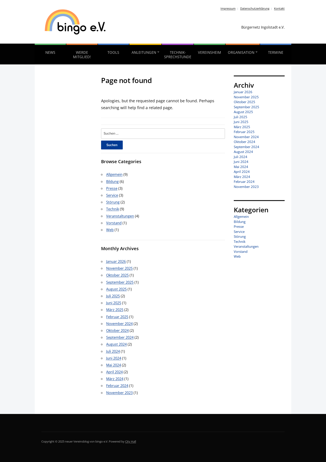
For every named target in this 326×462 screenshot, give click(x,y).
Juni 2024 (113, 358)
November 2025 (119, 268)
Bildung (112, 181)
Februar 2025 (117, 316)
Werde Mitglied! (82, 54)
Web (110, 229)
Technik (112, 209)
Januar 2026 (116, 261)
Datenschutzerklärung (254, 8)
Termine (275, 52)
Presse (111, 188)
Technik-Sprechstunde (177, 54)
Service (112, 195)
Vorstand (114, 222)
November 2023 (119, 392)
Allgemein (114, 174)
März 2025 (114, 309)
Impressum (228, 8)
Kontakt (279, 8)
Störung (113, 202)
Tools (113, 52)
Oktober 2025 (117, 275)
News (50, 52)
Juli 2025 (113, 296)
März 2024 (114, 378)
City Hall (130, 441)
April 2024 (114, 371)
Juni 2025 (113, 302)
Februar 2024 (117, 385)
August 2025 (116, 289)
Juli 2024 (113, 351)
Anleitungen (144, 52)
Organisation (241, 52)
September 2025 (120, 282)
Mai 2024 (113, 365)
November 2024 (119, 323)
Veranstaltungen (120, 216)
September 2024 (120, 337)
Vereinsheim (209, 52)
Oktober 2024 (117, 330)
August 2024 (116, 344)
